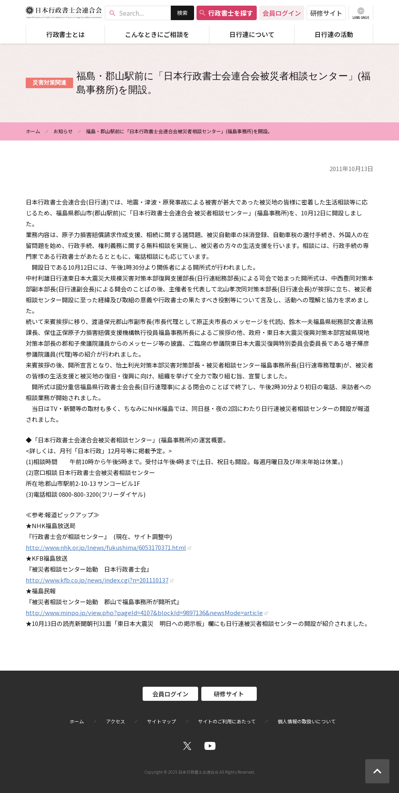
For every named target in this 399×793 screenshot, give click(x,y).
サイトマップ (161, 721)
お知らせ (63, 131)
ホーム (33, 131)
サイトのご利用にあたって (227, 721)
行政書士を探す (225, 13)
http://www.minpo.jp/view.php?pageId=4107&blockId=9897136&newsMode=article (144, 612)
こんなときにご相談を (157, 34)
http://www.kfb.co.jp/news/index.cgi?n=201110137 (97, 580)
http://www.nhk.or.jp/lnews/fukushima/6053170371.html (106, 547)
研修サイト (326, 13)
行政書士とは (65, 34)
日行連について (251, 34)
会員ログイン (281, 13)
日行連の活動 (334, 34)
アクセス (115, 721)
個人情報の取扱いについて (307, 721)
